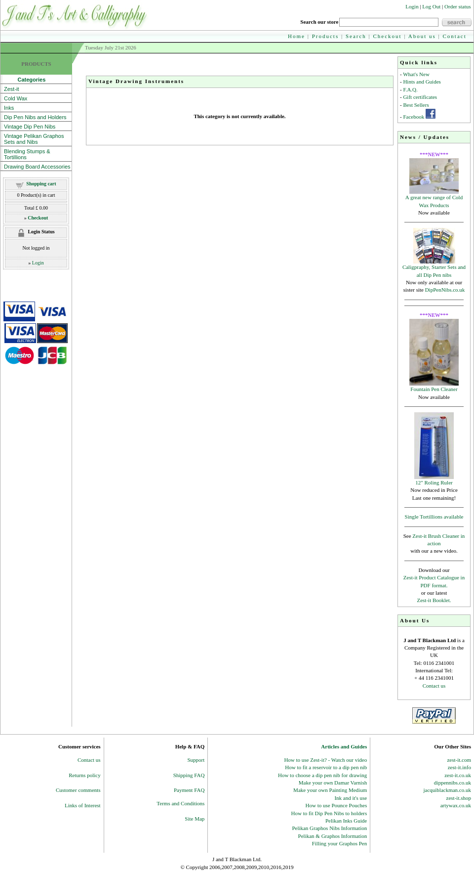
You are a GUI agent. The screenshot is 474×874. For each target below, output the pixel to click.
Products (325, 36)
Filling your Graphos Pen (339, 843)
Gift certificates (420, 97)
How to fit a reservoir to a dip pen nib (326, 767)
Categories (24, 80)
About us (422, 36)
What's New (416, 74)
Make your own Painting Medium (330, 790)
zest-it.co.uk (457, 775)
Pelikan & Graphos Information (332, 836)
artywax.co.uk (455, 805)
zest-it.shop (458, 798)
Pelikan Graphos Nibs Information (329, 828)
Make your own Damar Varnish (333, 783)
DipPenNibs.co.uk (445, 290)
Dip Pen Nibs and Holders (35, 117)
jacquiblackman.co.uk (447, 790)
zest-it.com (459, 760)
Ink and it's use (350, 798)
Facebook (413, 117)
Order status (457, 6)
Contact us (434, 686)
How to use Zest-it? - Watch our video (325, 760)
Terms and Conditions (180, 803)
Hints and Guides (421, 82)
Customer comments (78, 790)
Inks (9, 108)
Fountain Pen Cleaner (433, 389)
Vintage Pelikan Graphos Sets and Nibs (34, 139)
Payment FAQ (189, 790)
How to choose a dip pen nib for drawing (322, 775)
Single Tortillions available (434, 517)
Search (356, 36)
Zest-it (11, 89)
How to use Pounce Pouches (336, 805)
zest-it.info (459, 767)
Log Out (431, 6)
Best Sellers (416, 105)
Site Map (194, 819)
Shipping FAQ (189, 775)
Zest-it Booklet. (434, 600)
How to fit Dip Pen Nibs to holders (329, 813)
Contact (455, 36)
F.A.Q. (410, 89)
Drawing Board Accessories (37, 167)
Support (196, 760)
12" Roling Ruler (433, 482)
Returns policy (84, 775)
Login (411, 6)
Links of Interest (83, 805)
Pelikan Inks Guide (346, 821)
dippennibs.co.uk (452, 783)
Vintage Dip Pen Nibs (29, 127)
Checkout (387, 36)
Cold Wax (15, 98)
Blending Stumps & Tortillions (27, 154)
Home (296, 36)
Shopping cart (41, 183)
